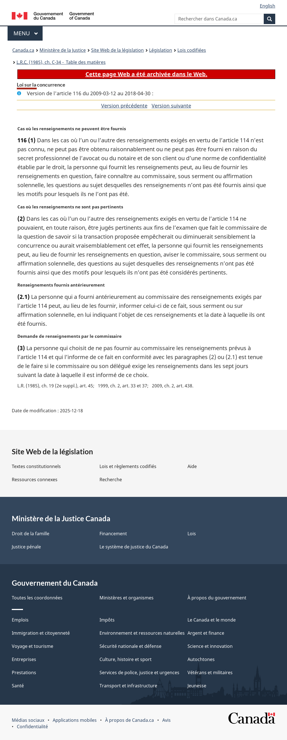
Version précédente (124, 105)
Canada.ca (23, 50)
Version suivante (171, 105)
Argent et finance (206, 633)
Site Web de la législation (117, 50)
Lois (192, 533)
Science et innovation (210, 646)
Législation (160, 50)
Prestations (24, 672)
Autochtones (201, 659)
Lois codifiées (191, 50)
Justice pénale (26, 547)
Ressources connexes (34, 479)
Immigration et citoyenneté (41, 633)
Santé (18, 686)
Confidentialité (32, 726)
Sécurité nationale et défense (130, 646)
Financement (113, 533)
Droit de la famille (30, 533)
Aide (192, 466)
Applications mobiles (75, 720)
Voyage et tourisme (32, 646)
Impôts (107, 620)
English (267, 6)
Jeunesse (197, 686)
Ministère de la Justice (63, 50)
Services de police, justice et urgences (139, 672)
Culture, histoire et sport (125, 659)
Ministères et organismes (126, 598)
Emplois (20, 620)
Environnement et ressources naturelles (142, 633)
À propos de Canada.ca (129, 720)
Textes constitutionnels (36, 466)
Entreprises (24, 659)
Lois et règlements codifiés (127, 466)
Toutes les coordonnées (37, 598)
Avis (166, 720)
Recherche (110, 479)
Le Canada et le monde (212, 620)
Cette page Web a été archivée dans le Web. (146, 74)
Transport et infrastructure (128, 686)
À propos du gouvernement (217, 598)
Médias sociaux (28, 720)
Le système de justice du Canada (133, 547)
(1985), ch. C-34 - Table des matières (61, 62)
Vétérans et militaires (210, 672)
